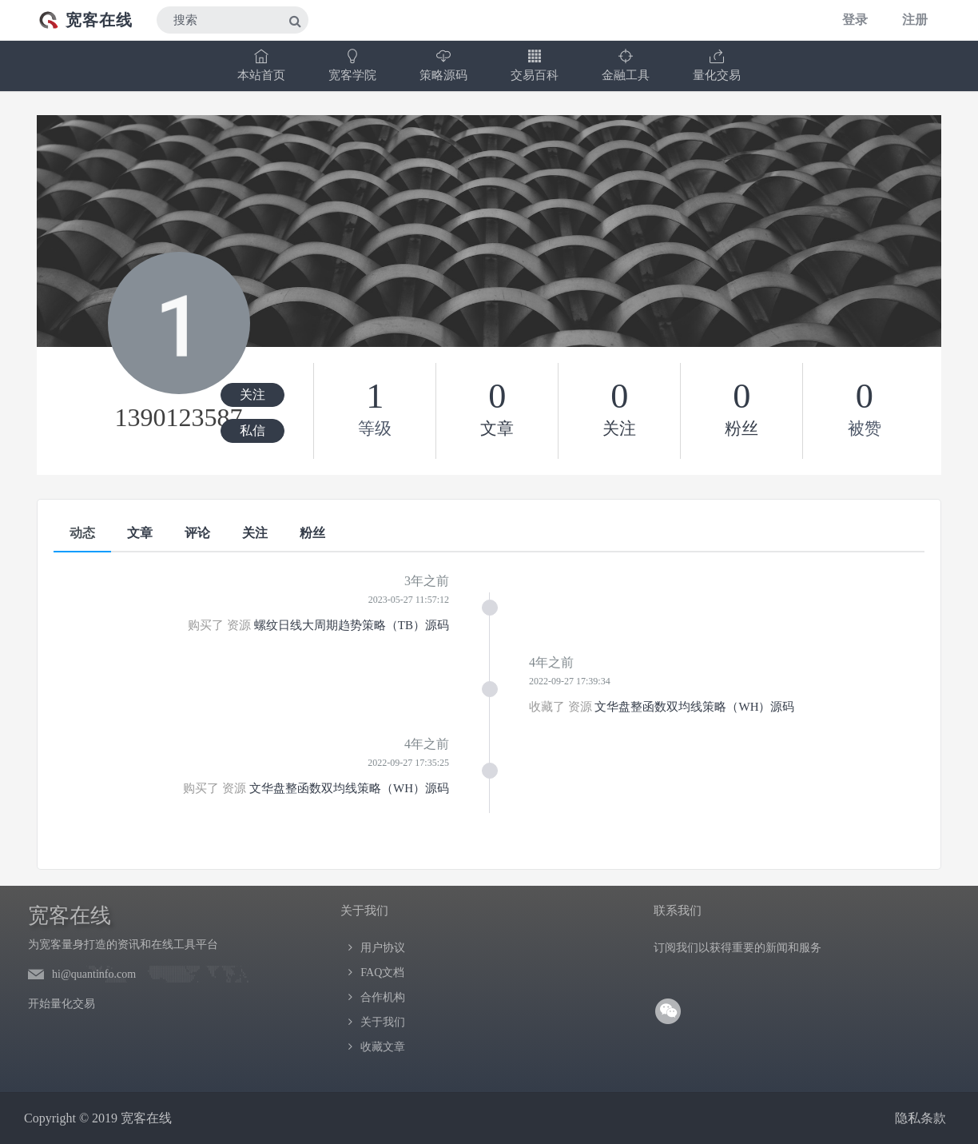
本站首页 (261, 65)
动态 (82, 533)
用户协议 (382, 948)
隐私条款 (920, 1118)
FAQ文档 (382, 973)
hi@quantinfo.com (94, 974)
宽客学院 (352, 65)
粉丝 (312, 533)
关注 (252, 394)
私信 (252, 430)
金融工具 (626, 65)
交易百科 (535, 65)
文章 (140, 533)
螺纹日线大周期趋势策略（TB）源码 (351, 625)
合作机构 (382, 997)
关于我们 (382, 1022)
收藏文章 (382, 1047)
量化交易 (717, 65)
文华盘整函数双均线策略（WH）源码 (694, 706)
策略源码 (443, 65)
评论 (197, 533)
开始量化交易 (61, 1004)
